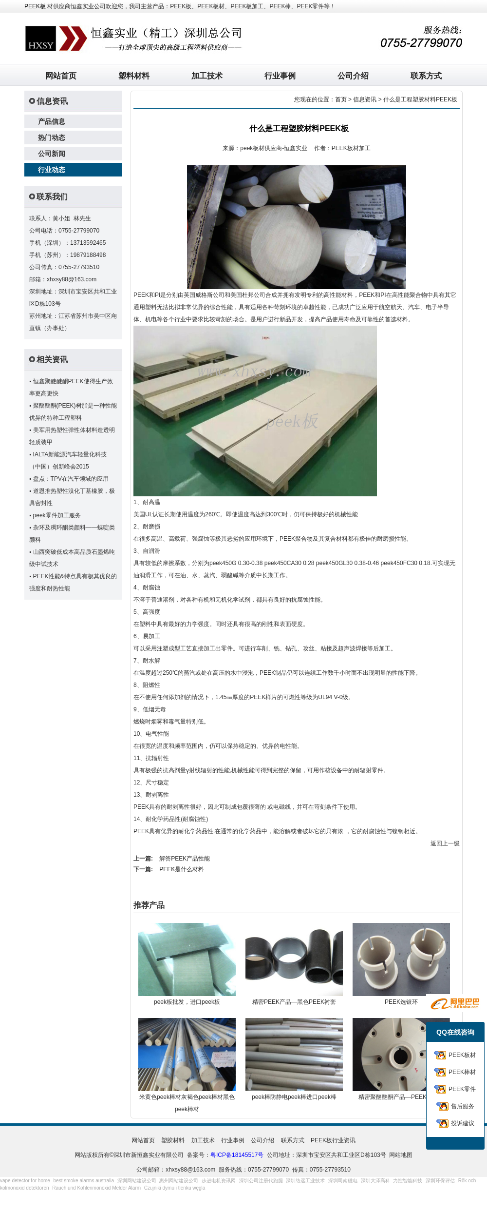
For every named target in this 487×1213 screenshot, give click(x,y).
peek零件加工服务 (57, 515)
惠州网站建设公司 (178, 1180)
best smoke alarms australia (84, 1180)
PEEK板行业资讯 (333, 1140)
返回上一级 (445, 843)
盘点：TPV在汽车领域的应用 (71, 478)
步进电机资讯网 (219, 1180)
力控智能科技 (407, 1180)
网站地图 (400, 1155)
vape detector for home (25, 1180)
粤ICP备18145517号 (236, 1155)
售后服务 (462, 1106)
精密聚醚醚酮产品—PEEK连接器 (401, 1097)
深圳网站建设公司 (136, 1180)
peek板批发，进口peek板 (187, 1001)
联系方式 (426, 76)
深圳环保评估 (440, 1180)
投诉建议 (462, 1123)
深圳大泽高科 (375, 1180)
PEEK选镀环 (401, 1001)
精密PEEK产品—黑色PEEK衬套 (294, 1001)
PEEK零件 (462, 1089)
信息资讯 (364, 99)
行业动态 (51, 170)
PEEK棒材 (462, 1072)
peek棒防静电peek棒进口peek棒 (294, 1097)
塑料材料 (134, 76)
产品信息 (51, 121)
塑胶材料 (173, 1140)
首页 (341, 99)
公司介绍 (353, 76)
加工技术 (207, 76)
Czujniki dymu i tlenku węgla (175, 1188)
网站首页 (60, 76)
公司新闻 (51, 153)
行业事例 (280, 76)
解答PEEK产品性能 (184, 858)
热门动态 (51, 137)
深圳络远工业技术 (305, 1180)
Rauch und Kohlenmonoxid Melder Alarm (96, 1188)
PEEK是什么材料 (181, 869)
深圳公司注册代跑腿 (261, 1180)
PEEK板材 (462, 1055)
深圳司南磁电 (342, 1180)
